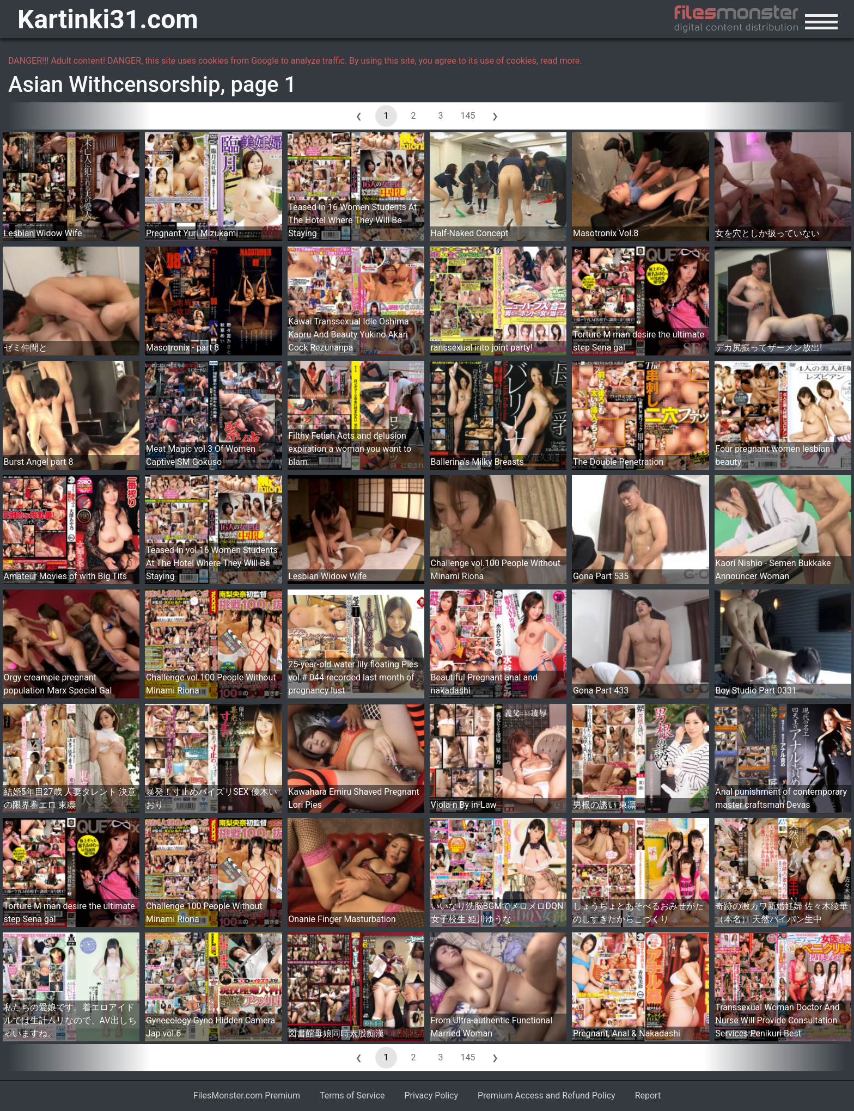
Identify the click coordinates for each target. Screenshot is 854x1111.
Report (648, 1095)
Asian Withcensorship (114, 84)
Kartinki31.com (107, 19)
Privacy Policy (432, 1095)
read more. (561, 61)
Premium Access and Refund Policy (546, 1095)
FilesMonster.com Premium (246, 1095)
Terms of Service (352, 1095)
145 (468, 116)
